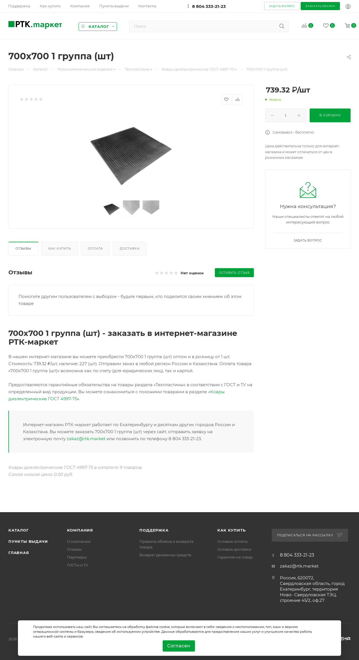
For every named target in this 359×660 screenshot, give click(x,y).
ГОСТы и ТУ (77, 565)
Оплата (95, 248)
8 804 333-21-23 (209, 6)
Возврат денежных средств (165, 555)
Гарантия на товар (235, 557)
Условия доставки (234, 549)
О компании (79, 541)
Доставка (129, 248)
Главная (18, 552)
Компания (80, 530)
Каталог (18, 530)
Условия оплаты (232, 541)
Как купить (59, 248)
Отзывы (23, 248)
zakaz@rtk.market (86, 438)
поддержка (153, 530)
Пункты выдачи (28, 541)
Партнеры (77, 557)
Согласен (178, 645)
